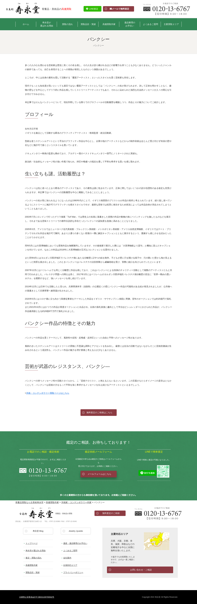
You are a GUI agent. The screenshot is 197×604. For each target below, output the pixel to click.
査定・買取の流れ (34, 558)
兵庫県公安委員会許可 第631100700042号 (36, 597)
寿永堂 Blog (38, 531)
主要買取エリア (171, 24)
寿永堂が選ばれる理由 (46, 24)
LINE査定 (93, 9)
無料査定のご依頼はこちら (99, 412)
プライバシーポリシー (73, 572)
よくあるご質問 (150, 24)
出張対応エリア (70, 565)
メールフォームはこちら (99, 474)
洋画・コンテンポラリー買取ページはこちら (47, 393)
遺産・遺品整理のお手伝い (75, 543)
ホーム (26, 24)
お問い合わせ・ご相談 (141, 570)
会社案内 (67, 558)
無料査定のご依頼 (111, 513)
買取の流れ (67, 24)
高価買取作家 (109, 24)
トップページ (32, 543)
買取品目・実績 (88, 24)
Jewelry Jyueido (76, 531)
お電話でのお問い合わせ (158, 513)
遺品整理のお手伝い (129, 24)
